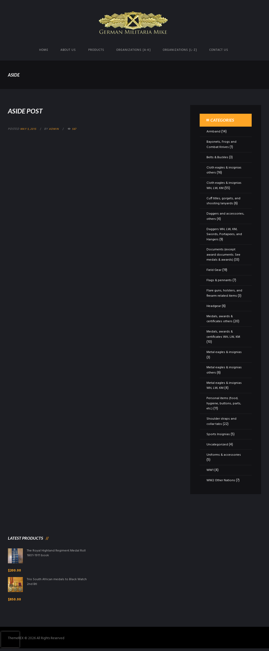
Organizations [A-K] (133, 50)
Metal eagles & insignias (224, 352)
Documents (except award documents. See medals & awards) (223, 254)
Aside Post (29, 110)
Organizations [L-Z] (180, 50)
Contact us (218, 50)
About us (68, 50)
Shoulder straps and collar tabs (221, 421)
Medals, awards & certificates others (219, 319)
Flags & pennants (219, 280)
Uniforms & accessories (223, 455)
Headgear (213, 306)
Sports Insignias (217, 434)
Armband (213, 131)
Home (43, 50)
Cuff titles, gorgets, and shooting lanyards (223, 201)
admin (55, 129)
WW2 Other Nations (221, 480)
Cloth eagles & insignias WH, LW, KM (223, 185)
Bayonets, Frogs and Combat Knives (221, 144)
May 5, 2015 (29, 129)
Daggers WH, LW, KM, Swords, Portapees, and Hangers (223, 234)
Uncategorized (217, 444)
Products (96, 50)
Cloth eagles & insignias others (223, 170)
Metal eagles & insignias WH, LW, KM (224, 385)
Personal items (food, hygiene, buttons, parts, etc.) (223, 403)
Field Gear (213, 270)
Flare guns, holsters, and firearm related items (224, 293)
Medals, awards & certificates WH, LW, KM (223, 334)
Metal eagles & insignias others (224, 370)
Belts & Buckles (217, 157)
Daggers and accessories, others (225, 216)
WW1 (210, 470)
